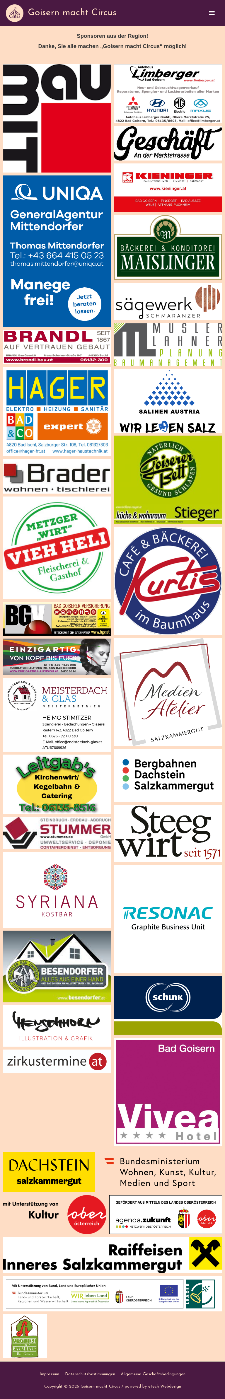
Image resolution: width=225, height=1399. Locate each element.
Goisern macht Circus (72, 13)
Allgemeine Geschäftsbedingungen (153, 1374)
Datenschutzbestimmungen (90, 1374)
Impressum (49, 1374)
